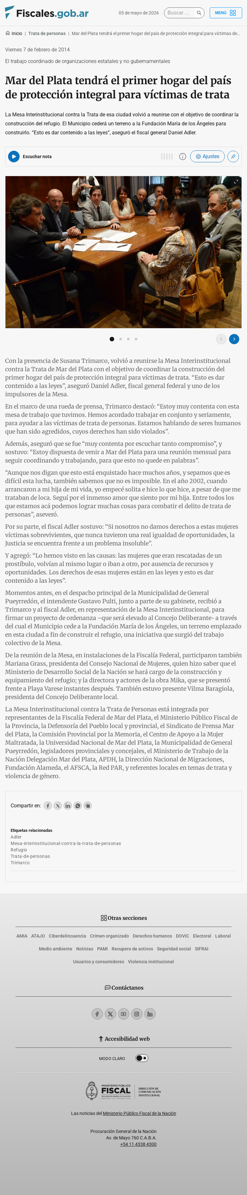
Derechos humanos (152, 936)
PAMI (102, 948)
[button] (112, 339)
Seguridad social (174, 948)
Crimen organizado (109, 936)
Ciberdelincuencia (67, 936)
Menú (226, 13)
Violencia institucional (151, 961)
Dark (142, 1059)
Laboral (223, 936)
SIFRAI (201, 948)
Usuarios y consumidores (98, 961)
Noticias (84, 948)
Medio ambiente (55, 948)
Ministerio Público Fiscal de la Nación (139, 1113)
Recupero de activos (132, 948)
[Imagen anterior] (221, 339)
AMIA (21, 936)
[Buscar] (181, 13)
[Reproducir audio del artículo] (14, 156)
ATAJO (38, 936)
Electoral (202, 936)
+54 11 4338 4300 (138, 1144)
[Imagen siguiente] (234, 339)
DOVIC (182, 936)
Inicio (13, 33)
